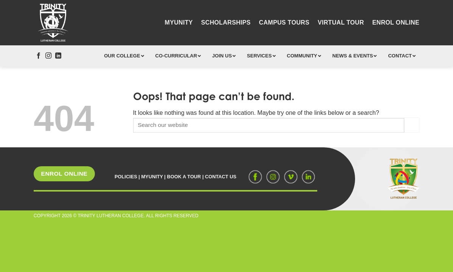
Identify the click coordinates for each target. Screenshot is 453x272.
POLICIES (126, 176)
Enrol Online (395, 22)
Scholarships (226, 22)
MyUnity (179, 22)
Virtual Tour (341, 22)
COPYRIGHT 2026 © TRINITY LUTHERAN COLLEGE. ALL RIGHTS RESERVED (116, 215)
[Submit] (411, 124)
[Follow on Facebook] (39, 56)
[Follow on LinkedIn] (58, 56)
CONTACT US (220, 176)
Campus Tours (284, 22)
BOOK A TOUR (184, 176)
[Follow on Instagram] (48, 56)
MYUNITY (152, 176)
